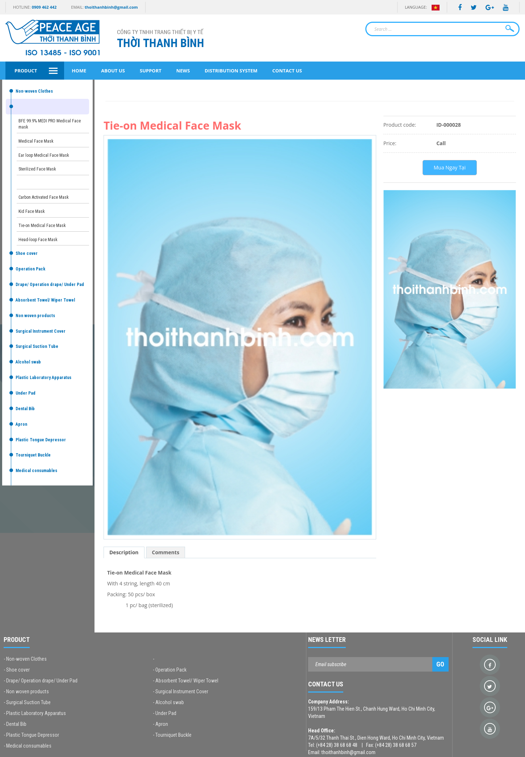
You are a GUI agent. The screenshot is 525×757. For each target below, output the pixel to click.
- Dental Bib (15, 724)
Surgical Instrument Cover (41, 331)
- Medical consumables (27, 746)
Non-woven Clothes (34, 91)
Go (440, 664)
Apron (21, 424)
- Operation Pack (169, 670)
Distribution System (231, 70)
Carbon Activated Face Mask (43, 197)
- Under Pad (164, 713)
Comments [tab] (166, 552)
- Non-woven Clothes (25, 659)
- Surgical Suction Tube (27, 702)
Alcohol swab (28, 362)
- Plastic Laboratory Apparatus (35, 713)
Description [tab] (124, 552)
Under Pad (25, 393)
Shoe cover (27, 253)
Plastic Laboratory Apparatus (43, 377)
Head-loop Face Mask (38, 239)
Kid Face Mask (31, 211)
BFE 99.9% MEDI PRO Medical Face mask (49, 124)
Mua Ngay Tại (450, 167)
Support (150, 70)
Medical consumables (36, 470)
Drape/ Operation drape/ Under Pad (50, 284)
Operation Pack (30, 269)
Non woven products (35, 315)
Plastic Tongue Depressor (41, 439)
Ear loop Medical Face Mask (43, 155)
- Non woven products (26, 691)
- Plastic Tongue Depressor (31, 735)
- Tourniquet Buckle (172, 735)
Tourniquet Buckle (33, 455)
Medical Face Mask (36, 141)
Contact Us (287, 70)
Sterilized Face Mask (37, 169)
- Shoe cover (17, 670)
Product (25, 70)
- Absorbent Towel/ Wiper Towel (185, 681)
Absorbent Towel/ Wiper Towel (45, 300)
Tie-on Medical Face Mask (42, 225)
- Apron (160, 724)
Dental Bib (25, 408)
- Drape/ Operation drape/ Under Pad (40, 681)
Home (79, 70)
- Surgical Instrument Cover (180, 691)
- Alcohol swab (168, 702)
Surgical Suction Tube (37, 346)
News (183, 70)
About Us (113, 70)
